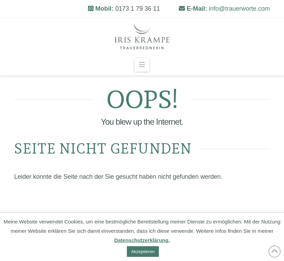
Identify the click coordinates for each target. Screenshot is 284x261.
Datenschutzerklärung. (142, 240)
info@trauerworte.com (239, 8)
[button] (141, 64)
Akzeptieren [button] (143, 251)
